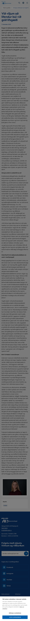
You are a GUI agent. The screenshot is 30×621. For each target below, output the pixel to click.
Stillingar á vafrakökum (15, 613)
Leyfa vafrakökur (15, 617)
